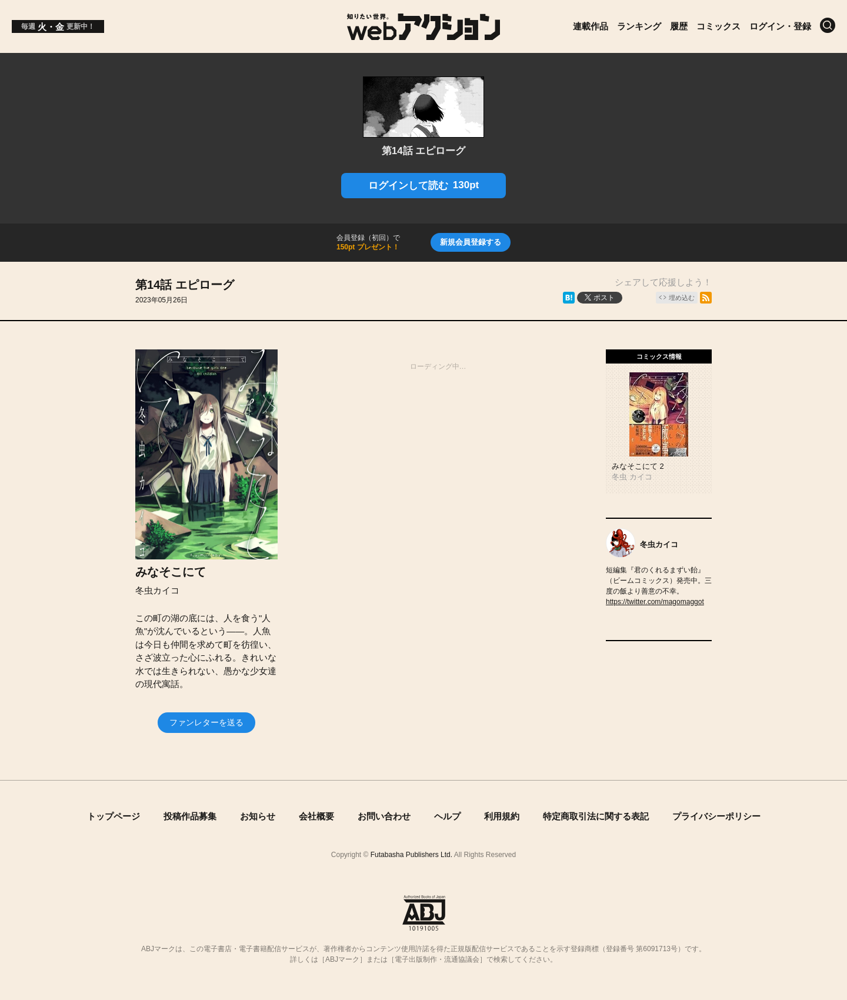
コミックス (718, 26)
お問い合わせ (384, 816)
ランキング (639, 26)
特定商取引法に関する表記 (596, 816)
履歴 (679, 26)
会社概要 (316, 816)
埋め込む (682, 297)
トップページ (113, 816)
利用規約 (501, 816)
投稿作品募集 (190, 816)
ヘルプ (447, 816)
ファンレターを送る (206, 722)
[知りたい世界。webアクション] (424, 35)
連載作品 (590, 26)
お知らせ (257, 816)
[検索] (827, 25)
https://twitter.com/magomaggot (655, 602)
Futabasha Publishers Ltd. (411, 855)
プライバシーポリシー (716, 816)
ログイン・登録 (780, 26)
